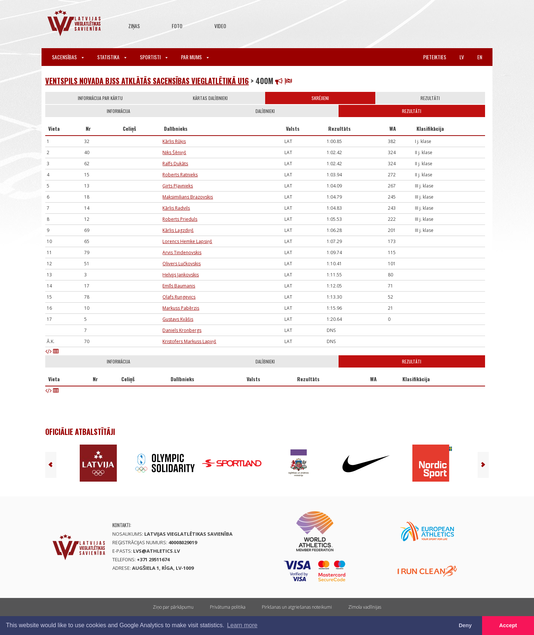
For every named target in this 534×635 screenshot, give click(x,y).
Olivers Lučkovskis (181, 263)
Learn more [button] (242, 625)
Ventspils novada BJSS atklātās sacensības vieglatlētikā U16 (147, 80)
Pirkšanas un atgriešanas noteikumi (297, 607)
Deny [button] (465, 625)
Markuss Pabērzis (180, 308)
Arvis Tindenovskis (181, 252)
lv (461, 57)
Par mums (195, 57)
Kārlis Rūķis (174, 141)
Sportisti (154, 57)
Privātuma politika (227, 607)
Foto (177, 26)
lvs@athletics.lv (156, 551)
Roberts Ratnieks (180, 175)
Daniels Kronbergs (181, 330)
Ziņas (134, 26)
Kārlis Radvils (176, 208)
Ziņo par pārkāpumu (173, 607)
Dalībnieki (265, 111)
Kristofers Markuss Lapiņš (189, 341)
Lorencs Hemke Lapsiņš (187, 241)
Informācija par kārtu (100, 98)
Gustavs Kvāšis (177, 319)
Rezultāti (430, 98)
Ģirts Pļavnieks (177, 186)
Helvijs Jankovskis (180, 275)
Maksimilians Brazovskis (187, 197)
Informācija (118, 111)
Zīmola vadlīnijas (364, 607)
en (479, 57)
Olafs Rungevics (178, 297)
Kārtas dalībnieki (210, 98)
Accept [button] (508, 625)
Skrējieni (320, 98)
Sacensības (68, 57)
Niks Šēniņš (174, 152)
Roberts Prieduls (179, 219)
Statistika (111, 57)
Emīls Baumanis (178, 286)
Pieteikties (434, 57)
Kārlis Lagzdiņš (178, 230)
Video (220, 26)
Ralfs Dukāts (175, 163)
